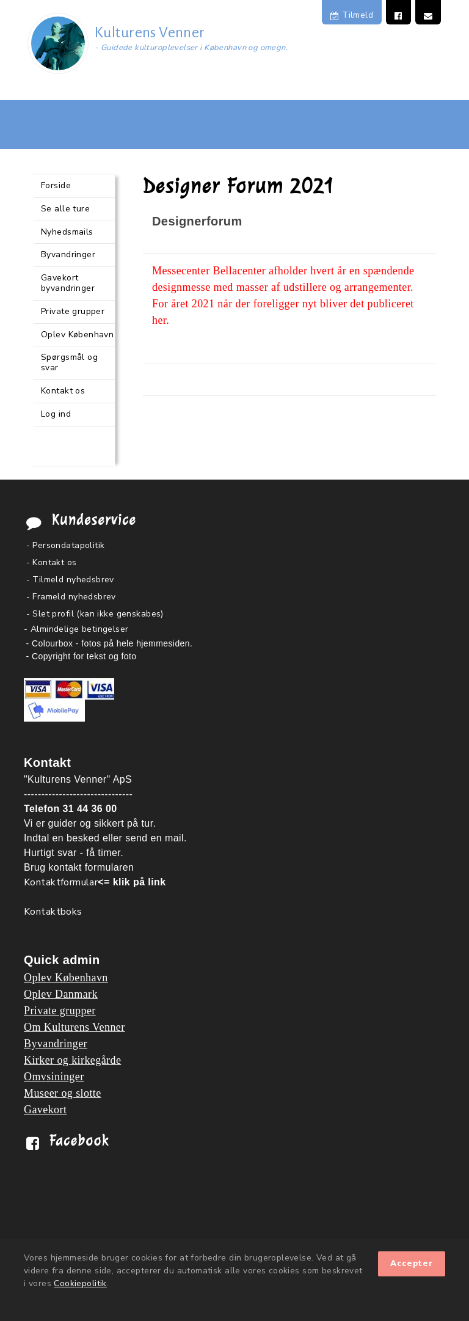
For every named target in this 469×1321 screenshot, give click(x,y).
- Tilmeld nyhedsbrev (70, 579)
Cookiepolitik (80, 1283)
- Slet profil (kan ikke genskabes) (95, 614)
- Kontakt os (51, 562)
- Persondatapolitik (65, 545)
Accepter (411, 1263)
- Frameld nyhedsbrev (71, 596)
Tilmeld (351, 15)
